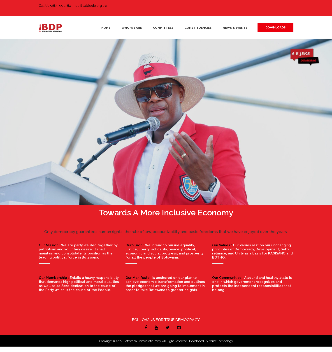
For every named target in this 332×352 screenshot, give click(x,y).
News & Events (235, 27)
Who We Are (132, 27)
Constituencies (198, 27)
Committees (163, 27)
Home (105, 27)
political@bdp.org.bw (91, 5)
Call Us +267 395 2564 (55, 5)
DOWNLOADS (275, 27)
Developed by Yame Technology (211, 341)
